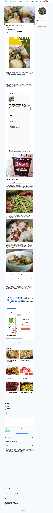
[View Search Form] (47, 1)
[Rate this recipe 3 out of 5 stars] (6, 412)
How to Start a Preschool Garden (27, 342)
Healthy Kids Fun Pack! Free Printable (10, 497)
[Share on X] (11, 335)
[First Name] (25, 326)
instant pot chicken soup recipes (11, 308)
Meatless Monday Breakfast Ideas (26, 392)
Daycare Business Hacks (22, 1)
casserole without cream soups (13, 76)
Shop (45, 1)
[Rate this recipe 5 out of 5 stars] (6, 414)
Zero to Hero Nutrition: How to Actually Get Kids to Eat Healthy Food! (11, 504)
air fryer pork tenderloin (13, 297)
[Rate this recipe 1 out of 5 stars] (6, 410)
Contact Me (6, 492)
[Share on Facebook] (8, 335)
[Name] (12, 428)
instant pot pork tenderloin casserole (13, 298)
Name (6, 428)
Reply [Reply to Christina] (33, 445)
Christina (8, 27)
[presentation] (12, 354)
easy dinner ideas (12, 70)
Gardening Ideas (33, 1)
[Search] (47, 22)
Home (5, 498)
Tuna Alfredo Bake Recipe (25, 360)
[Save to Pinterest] (14, 335)
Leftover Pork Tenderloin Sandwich (12, 300)
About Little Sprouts (7, 488)
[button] (9, 102)
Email (21, 428)
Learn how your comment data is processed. (22, 433)
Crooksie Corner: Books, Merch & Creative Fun (11, 493)
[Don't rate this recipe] (5, 409)
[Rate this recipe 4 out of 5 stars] (6, 413)
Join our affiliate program (8, 499)
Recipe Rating (7, 406)
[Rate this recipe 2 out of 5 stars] (6, 411)
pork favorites (15, 290)
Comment (6, 417)
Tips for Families (41, 1)
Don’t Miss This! (7, 494)
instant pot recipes (10, 82)
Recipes (37, 1)
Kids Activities (28, 1)
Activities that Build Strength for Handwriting (12, 342)
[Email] (27, 428)
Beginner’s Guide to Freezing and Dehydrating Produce (11, 490)
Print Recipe (10, 101)
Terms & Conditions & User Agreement (10, 502)
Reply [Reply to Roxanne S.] (33, 437)
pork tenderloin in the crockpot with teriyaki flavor (17, 295)
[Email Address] (25, 325)
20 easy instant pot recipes (20, 34)
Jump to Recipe (19, 31)
